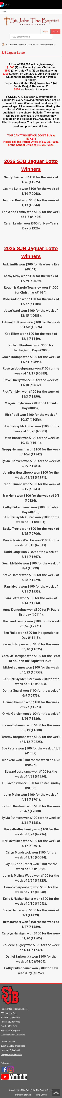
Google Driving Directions (13, 1035)
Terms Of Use (41, 1095)
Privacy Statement (23, 1095)
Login (3, 11)
